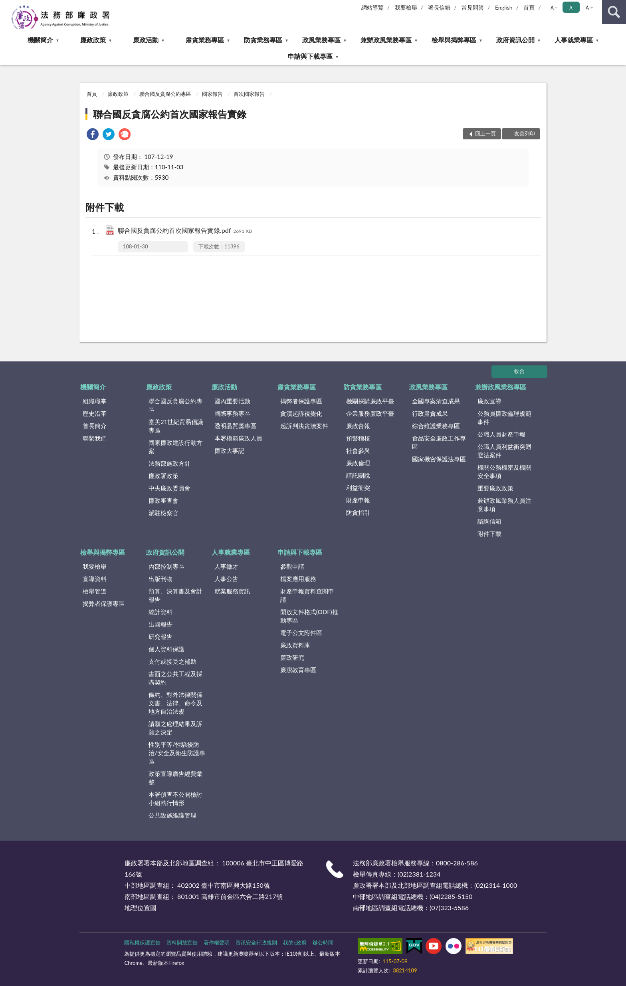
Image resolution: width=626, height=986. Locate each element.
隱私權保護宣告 (142, 942)
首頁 (529, 7)
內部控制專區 (166, 566)
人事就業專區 (574, 40)
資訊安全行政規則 (256, 942)
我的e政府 (295, 942)
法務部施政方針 (169, 463)
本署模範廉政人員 (238, 438)
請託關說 (358, 475)
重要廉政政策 (495, 488)
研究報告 (160, 636)
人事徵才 (226, 566)
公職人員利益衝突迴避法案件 (504, 450)
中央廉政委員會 (169, 488)
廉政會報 (358, 425)
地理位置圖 (140, 907)
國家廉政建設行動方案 (175, 446)
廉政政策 (93, 40)
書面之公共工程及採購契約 (175, 678)
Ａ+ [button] (588, 7)
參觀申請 (292, 566)
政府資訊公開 (515, 40)
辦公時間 (323, 942)
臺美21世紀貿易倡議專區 (176, 426)
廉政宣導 (489, 401)
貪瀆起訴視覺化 (301, 413)
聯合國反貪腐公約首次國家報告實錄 (169, 114)
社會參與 (358, 450)
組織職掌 (95, 401)
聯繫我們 (95, 438)
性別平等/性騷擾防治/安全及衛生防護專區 (177, 753)
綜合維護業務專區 (436, 425)
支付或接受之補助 (172, 661)
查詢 (614, 12)
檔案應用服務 (298, 578)
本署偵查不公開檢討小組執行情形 (175, 798)
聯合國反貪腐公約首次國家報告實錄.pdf (185, 231)
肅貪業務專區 (205, 40)
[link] (93, 135)
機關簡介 (40, 40)
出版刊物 (160, 578)
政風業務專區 (321, 40)
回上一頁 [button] (485, 133)
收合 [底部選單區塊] (519, 371)
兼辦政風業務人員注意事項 (504, 504)
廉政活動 (145, 40)
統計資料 (160, 611)
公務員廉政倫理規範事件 (504, 417)
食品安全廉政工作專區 (439, 442)
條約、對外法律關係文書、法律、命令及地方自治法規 (175, 703)
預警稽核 (358, 438)
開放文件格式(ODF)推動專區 (309, 616)
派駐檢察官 (163, 512)
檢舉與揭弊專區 (454, 40)
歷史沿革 (95, 413)
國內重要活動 (232, 401)
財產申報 (358, 500)
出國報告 (160, 624)
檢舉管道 (95, 591)
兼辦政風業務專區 (386, 40)
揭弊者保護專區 (301, 401)
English (504, 7)
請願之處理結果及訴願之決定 (175, 728)
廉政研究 (292, 657)
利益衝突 (358, 487)
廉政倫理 (358, 462)
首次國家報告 (249, 94)
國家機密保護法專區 (439, 458)
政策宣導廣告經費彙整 (175, 778)
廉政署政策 (163, 475)
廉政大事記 (229, 450)
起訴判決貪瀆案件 (304, 425)
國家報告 (212, 94)
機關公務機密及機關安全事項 (504, 471)
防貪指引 (358, 512)
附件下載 (489, 533)
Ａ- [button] (553, 7)
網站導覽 (372, 7)
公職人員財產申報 (501, 434)
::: (6, 6)
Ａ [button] (571, 7)
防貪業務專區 (263, 40)
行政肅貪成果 (430, 413)
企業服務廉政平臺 (370, 413)
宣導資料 (95, 578)
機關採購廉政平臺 (370, 401)
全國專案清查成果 (436, 401)
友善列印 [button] (524, 133)
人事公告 (226, 578)
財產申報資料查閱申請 (307, 595)
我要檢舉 (406, 7)
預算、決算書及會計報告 (175, 595)
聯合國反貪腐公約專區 (165, 94)
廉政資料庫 (295, 645)
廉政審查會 (163, 500)
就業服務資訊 (232, 591)
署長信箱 (439, 7)
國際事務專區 (232, 413)
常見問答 (473, 7)
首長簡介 (95, 425)
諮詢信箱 (489, 521)
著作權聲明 (217, 942)
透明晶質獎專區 (235, 425)
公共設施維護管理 (172, 815)
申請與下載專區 (310, 56)
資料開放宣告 (182, 942)
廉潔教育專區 (298, 669)
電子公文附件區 (301, 632)
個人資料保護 (166, 649)
